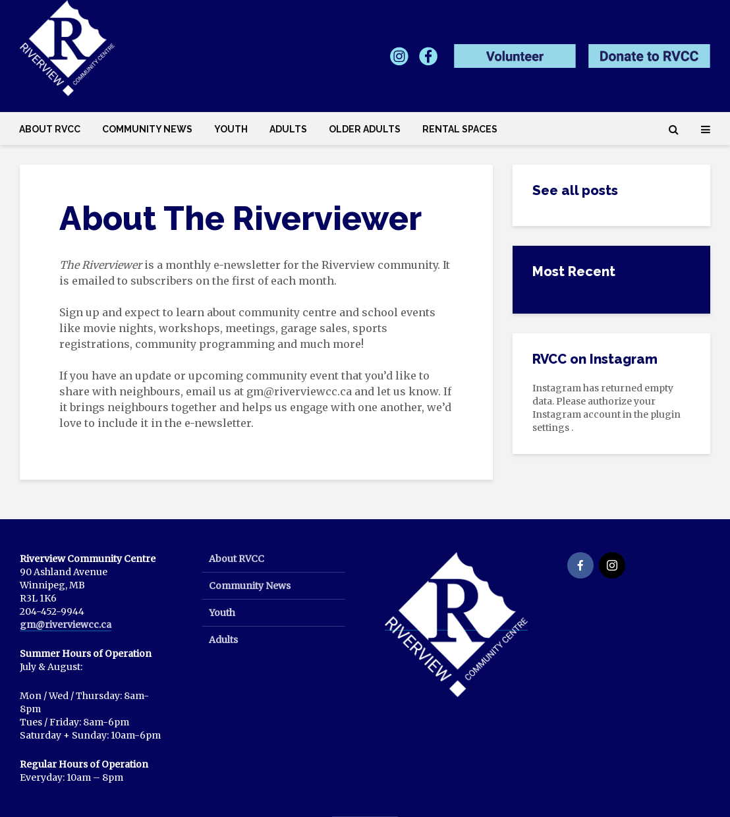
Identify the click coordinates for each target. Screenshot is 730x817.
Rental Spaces (459, 129)
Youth (231, 129)
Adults (288, 129)
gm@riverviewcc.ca (65, 625)
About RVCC (49, 129)
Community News (147, 129)
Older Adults (365, 129)
